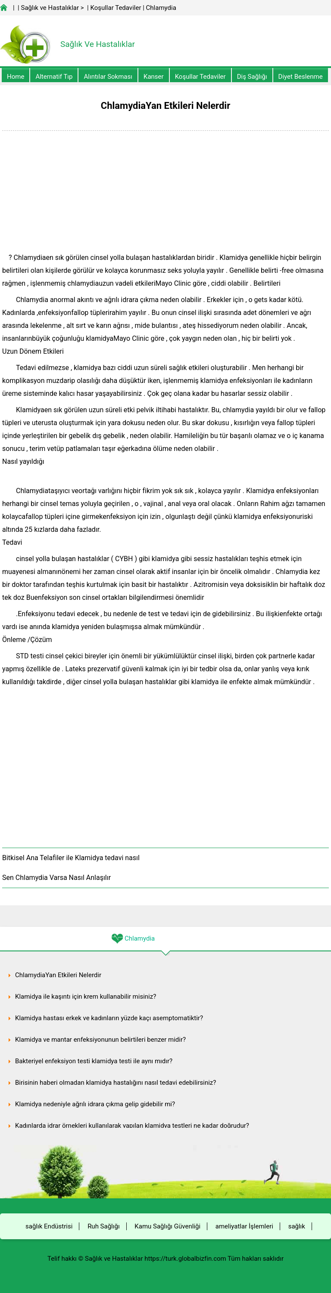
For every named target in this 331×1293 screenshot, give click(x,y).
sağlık (296, 1226)
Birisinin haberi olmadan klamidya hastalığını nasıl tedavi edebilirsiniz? (115, 1082)
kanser (154, 76)
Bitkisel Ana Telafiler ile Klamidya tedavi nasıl (71, 858)
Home (15, 76)
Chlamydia (161, 8)
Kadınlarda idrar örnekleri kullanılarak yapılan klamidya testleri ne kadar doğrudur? (132, 1125)
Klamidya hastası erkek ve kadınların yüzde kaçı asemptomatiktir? (109, 1018)
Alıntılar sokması (108, 76)
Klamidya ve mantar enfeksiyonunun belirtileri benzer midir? (100, 1039)
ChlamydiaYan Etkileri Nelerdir (58, 975)
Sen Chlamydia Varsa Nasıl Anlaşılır (56, 877)
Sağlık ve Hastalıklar (50, 8)
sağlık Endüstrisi (48, 1226)
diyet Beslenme (300, 76)
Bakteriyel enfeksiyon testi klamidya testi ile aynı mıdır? (93, 1061)
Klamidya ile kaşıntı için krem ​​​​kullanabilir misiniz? (85, 996)
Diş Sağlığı (252, 76)
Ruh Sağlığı (103, 1226)
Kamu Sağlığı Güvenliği (167, 1226)
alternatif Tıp (53, 76)
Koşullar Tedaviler (115, 8)
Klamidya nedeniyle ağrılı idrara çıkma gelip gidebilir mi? (95, 1104)
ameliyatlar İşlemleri (244, 1226)
